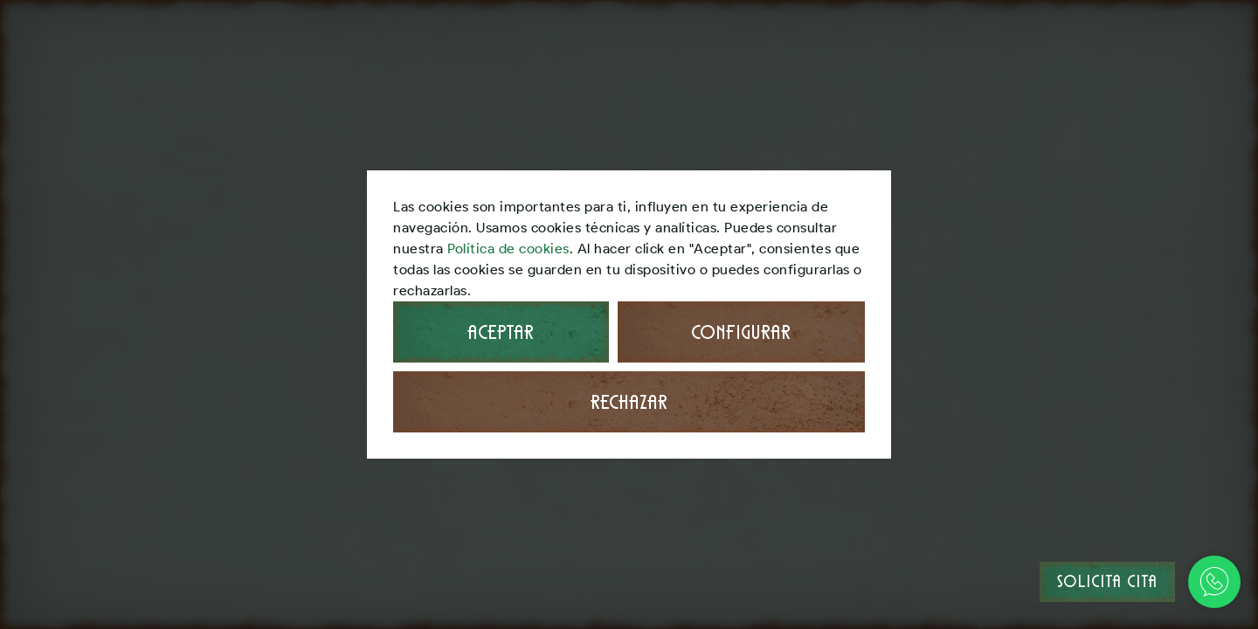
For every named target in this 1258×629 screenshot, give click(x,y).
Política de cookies (508, 248)
